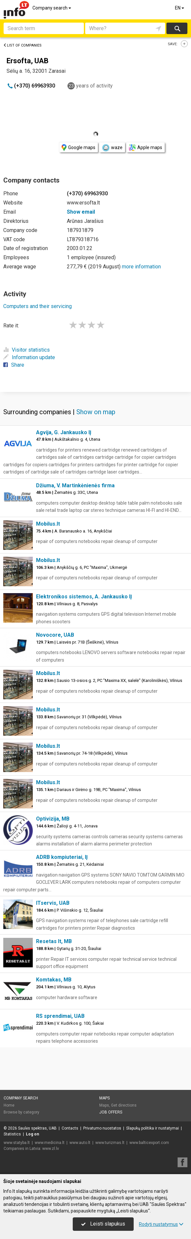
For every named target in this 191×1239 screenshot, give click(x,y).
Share (13, 365)
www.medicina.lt (50, 1142)
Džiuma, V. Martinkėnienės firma (75, 485)
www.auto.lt (79, 1142)
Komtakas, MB (53, 980)
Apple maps (145, 147)
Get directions (124, 1105)
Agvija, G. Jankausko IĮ (63, 432)
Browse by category (21, 1112)
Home (9, 1105)
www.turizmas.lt (109, 1142)
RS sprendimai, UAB (60, 1016)
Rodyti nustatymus (161, 1224)
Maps (104, 1098)
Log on (32, 1134)
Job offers (110, 1112)
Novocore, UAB (55, 635)
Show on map (95, 412)
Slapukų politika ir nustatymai (152, 1128)
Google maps (78, 147)
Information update (29, 357)
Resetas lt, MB (54, 941)
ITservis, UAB (52, 903)
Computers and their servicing (37, 306)
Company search (52, 7)
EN (180, 7)
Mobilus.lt (48, 524)
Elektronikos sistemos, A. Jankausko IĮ (84, 596)
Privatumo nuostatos (102, 1128)
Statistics (12, 1134)
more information (141, 266)
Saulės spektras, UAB (37, 1128)
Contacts (70, 1128)
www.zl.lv (50, 1148)
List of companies (22, 45)
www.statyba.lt (17, 1142)
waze (112, 148)
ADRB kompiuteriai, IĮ (62, 857)
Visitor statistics (26, 350)
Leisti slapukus (103, 1224)
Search (177, 28)
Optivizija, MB (52, 819)
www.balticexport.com (149, 1142)
